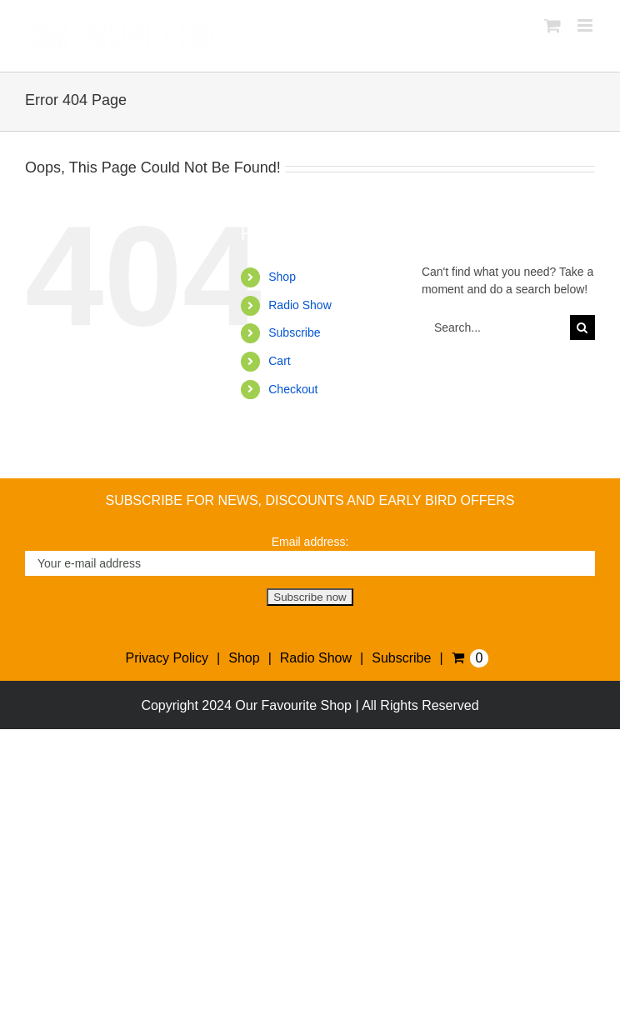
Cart (279, 361)
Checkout (293, 389)
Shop (282, 276)
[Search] (582, 327)
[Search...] (496, 327)
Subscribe (294, 332)
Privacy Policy (167, 658)
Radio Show (300, 305)
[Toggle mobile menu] (586, 25)
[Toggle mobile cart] (552, 25)
